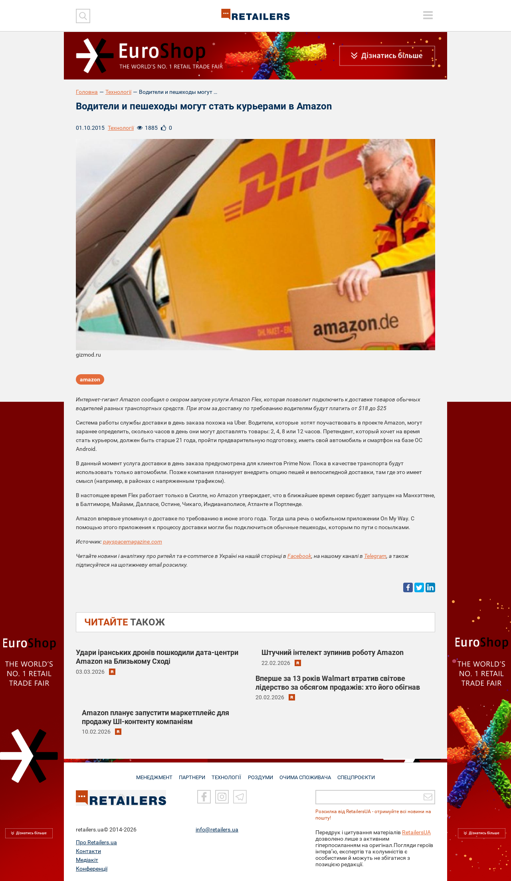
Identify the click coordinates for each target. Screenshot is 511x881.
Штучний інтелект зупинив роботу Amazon (332, 652)
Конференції (91, 868)
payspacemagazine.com (132, 541)
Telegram (375, 556)
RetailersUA (416, 832)
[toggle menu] (428, 15)
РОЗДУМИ (261, 774)
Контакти (88, 851)
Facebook (299, 556)
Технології (118, 92)
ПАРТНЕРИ (191, 774)
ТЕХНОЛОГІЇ (227, 774)
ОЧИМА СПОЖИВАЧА (307, 774)
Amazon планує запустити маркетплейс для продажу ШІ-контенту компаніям (155, 717)
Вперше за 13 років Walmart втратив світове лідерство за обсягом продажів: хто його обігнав (338, 682)
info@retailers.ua (217, 829)
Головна (87, 92)
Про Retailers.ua (96, 842)
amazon (90, 380)
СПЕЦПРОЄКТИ (358, 774)
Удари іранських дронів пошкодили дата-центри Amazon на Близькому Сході (157, 656)
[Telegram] (240, 797)
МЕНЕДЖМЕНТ (152, 774)
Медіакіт (87, 860)
